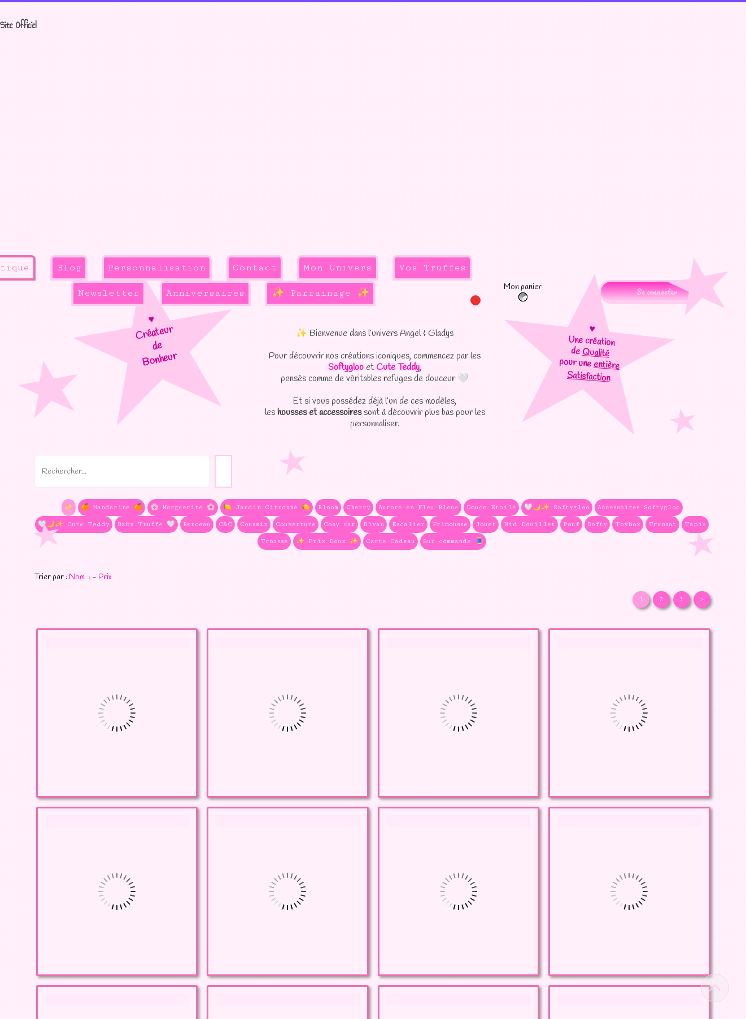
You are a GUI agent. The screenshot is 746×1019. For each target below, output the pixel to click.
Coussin (254, 524)
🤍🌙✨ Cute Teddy (74, 524)
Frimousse (450, 524)
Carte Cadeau (390, 541)
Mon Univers (337, 267)
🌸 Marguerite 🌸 (182, 507)
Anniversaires (205, 293)
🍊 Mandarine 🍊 (111, 507)
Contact (255, 267)
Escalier (408, 524)
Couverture (296, 524)
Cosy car (339, 524)
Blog (68, 267)
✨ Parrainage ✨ (320, 293)
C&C (225, 524)
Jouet (485, 524)
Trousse (274, 541)
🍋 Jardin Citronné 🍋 (266, 507)
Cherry (358, 507)
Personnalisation (157, 267)
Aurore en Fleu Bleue (418, 507)
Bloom (328, 507)
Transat (662, 524)
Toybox (627, 524)
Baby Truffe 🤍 (146, 524)
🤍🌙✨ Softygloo (557, 507)
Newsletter (108, 293)
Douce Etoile (491, 507)
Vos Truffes (432, 267)
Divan (373, 524)
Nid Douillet (529, 524)
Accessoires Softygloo (638, 507)
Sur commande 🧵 (453, 541)
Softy (597, 524)
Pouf (571, 524)
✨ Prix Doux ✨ (327, 541)
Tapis (695, 524)
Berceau (197, 524)
